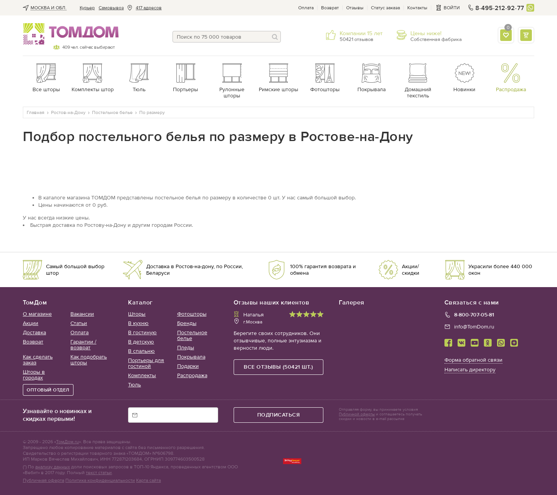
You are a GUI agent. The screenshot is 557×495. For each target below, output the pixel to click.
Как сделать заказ (38, 360)
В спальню (141, 351)
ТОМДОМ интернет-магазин (68, 34)
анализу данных (52, 466)
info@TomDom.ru (474, 326)
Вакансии (82, 314)
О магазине (37, 314)
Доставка (34, 332)
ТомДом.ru (67, 441)
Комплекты (142, 375)
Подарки (188, 366)
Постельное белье (192, 335)
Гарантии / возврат (83, 345)
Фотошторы (192, 314)
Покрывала (191, 357)
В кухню (138, 323)
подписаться (278, 415)
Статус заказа (385, 7)
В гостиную (142, 332)
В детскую (141, 342)
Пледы (185, 347)
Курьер (87, 7)
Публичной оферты (357, 414)
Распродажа (192, 375)
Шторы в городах (34, 375)
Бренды (186, 323)
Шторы (136, 314)
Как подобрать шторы (88, 360)
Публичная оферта (43, 480)
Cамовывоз (111, 7)
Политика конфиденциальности (100, 480)
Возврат (330, 7)
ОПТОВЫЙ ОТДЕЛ (48, 390)
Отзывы (355, 7)
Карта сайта (148, 480)
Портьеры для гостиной (146, 363)
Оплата (306, 7)
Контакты (417, 7)
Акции (30, 323)
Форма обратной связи (473, 360)
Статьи (78, 323)
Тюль (134, 384)
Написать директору (469, 369)
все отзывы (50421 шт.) (278, 367)
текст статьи (99, 472)
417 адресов (149, 7)
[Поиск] (275, 37)
